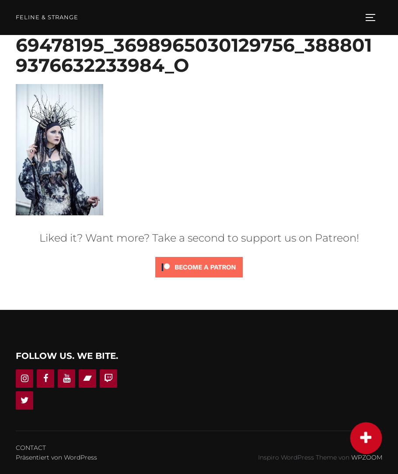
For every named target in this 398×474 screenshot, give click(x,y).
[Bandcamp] (87, 378)
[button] (366, 438)
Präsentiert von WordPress (56, 457)
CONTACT (31, 448)
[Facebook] (45, 378)
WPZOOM (366, 457)
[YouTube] (66, 378)
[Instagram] (24, 378)
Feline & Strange (47, 17)
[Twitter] (24, 400)
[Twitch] (108, 378)
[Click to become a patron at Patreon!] (199, 279)
